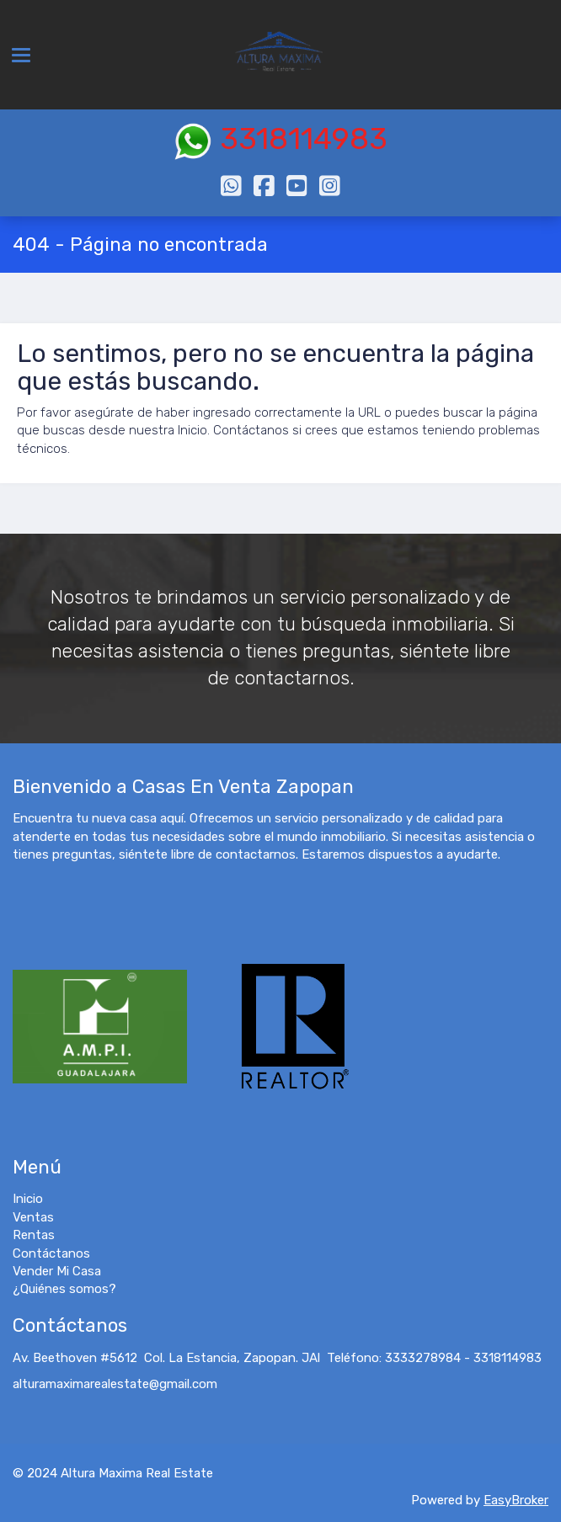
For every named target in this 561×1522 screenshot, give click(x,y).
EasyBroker (516, 1500)
